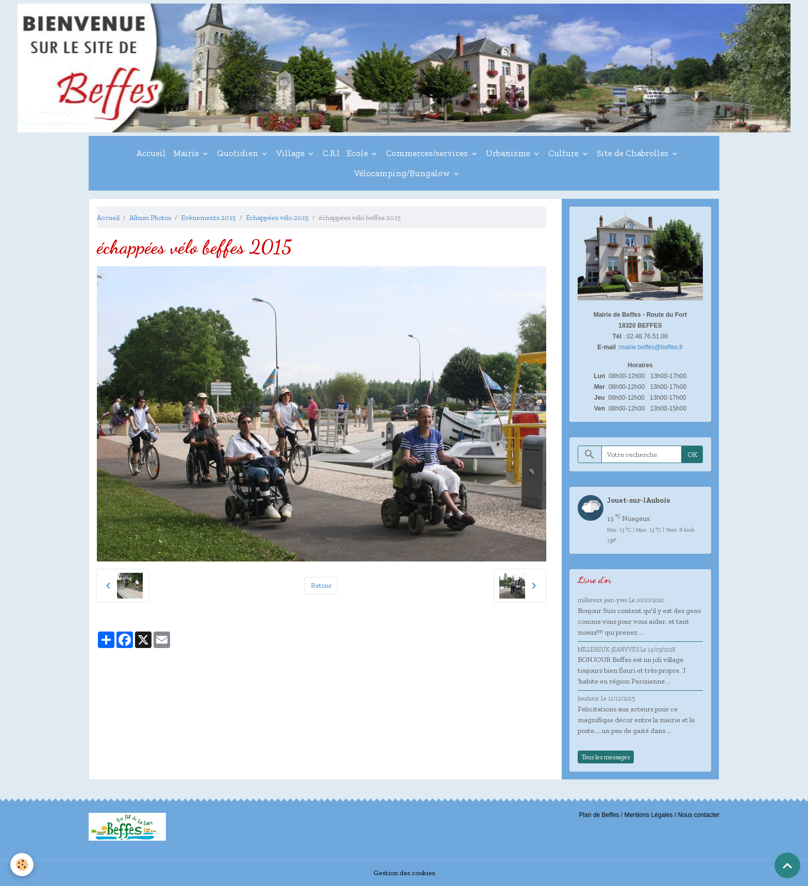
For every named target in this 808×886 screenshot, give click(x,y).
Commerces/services (428, 153)
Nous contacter (698, 815)
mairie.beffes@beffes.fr (651, 347)
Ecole (358, 153)
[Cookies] (21, 864)
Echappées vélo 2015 (277, 217)
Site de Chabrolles (633, 153)
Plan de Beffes (599, 815)
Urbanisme (509, 153)
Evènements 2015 (208, 217)
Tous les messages (606, 757)
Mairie (187, 153)
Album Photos (150, 217)
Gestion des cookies (404, 872)
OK (692, 454)
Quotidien (238, 153)
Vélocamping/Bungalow (403, 173)
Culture (564, 153)
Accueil (151, 153)
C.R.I (331, 153)
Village (291, 153)
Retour (321, 585)
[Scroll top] (787, 865)
